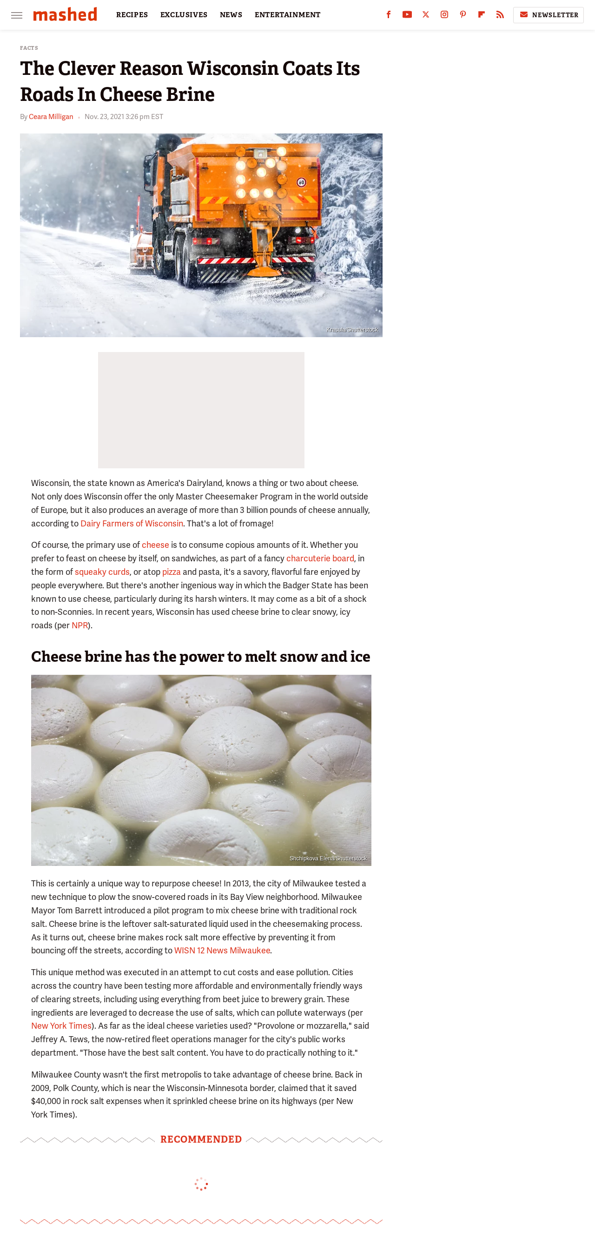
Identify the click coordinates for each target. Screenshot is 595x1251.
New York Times (61, 1025)
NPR (80, 625)
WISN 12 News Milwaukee (222, 950)
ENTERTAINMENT (288, 15)
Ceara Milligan (51, 116)
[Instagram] (444, 16)
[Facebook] (388, 16)
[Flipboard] (481, 16)
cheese (155, 544)
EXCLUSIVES (184, 15)
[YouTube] (407, 16)
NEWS (231, 15)
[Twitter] (425, 16)
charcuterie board (320, 558)
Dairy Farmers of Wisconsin (131, 523)
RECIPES (132, 15)
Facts (29, 48)
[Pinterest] (463, 16)
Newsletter (548, 15)
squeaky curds (102, 571)
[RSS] (500, 16)
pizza (171, 571)
